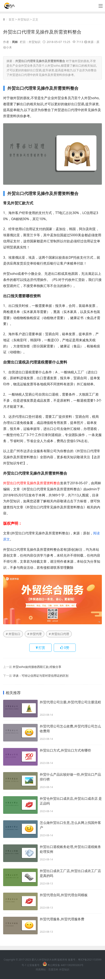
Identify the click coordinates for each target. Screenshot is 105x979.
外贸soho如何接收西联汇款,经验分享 (37, 667)
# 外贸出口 (13, 634)
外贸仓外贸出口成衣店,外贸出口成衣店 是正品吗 (71, 801)
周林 (15, 42)
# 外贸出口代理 (59, 634)
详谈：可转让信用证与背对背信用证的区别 (40, 676)
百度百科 (53, 969)
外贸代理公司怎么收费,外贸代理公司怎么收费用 (70, 728)
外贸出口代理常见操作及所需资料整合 (42, 32)
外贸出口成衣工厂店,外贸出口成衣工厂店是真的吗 (70, 873)
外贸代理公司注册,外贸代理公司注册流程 (70, 702)
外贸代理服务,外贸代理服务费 (62, 919)
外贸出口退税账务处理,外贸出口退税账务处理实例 (70, 849)
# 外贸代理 (34, 634)
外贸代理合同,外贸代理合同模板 (63, 895)
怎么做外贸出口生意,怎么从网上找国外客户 (70, 825)
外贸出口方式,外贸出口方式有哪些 (65, 750)
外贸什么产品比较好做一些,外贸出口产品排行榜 (70, 777)
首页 (11, 19)
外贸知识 (23, 19)
